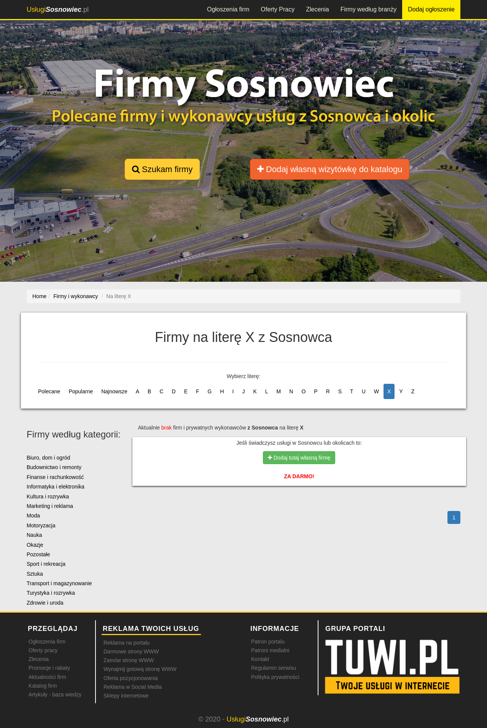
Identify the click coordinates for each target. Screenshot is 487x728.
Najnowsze (114, 391)
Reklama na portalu (126, 643)
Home (39, 296)
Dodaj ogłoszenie (431, 9)
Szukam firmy (162, 169)
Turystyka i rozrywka (51, 593)
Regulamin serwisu (273, 668)
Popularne (80, 391)
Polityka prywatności (275, 677)
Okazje (35, 545)
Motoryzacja (41, 525)
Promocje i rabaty (49, 668)
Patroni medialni (270, 650)
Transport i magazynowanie (59, 583)
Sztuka (35, 574)
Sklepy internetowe (125, 696)
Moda (33, 515)
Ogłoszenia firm (228, 9)
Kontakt (260, 659)
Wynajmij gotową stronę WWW (140, 669)
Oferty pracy (43, 650)
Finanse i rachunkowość (55, 477)
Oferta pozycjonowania (130, 678)
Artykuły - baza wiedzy (55, 694)
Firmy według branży (369, 9)
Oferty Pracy (277, 9)
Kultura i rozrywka (48, 496)
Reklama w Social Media (132, 687)
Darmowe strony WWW (131, 651)
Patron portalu (268, 642)
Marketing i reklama (50, 506)
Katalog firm (43, 686)
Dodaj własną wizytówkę (329, 169)
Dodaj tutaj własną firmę (299, 458)
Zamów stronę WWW (128, 660)
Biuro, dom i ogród (48, 458)
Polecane (49, 391)
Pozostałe (38, 554)
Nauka (34, 535)
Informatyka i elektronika (55, 487)
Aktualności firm (47, 677)
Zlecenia (317, 9)
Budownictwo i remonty (54, 467)
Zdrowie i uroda (45, 603)
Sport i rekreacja (46, 564)
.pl (58, 9)
